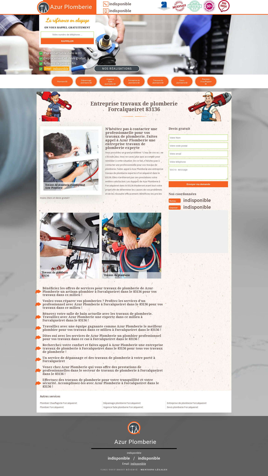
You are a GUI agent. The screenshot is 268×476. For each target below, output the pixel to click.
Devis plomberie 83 (181, 81)
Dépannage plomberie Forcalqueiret (121, 403)
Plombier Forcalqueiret (52, 407)
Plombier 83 (62, 81)
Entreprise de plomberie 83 (134, 81)
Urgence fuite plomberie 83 (110, 81)
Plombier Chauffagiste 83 (205, 81)
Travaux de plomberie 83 (158, 81)
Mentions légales (154, 469)
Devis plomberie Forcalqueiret (182, 407)
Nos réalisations (117, 68)
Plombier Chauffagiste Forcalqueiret (58, 403)
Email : (56, 68)
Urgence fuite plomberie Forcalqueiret (123, 407)
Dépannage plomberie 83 (86, 81)
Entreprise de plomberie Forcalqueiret (186, 403)
